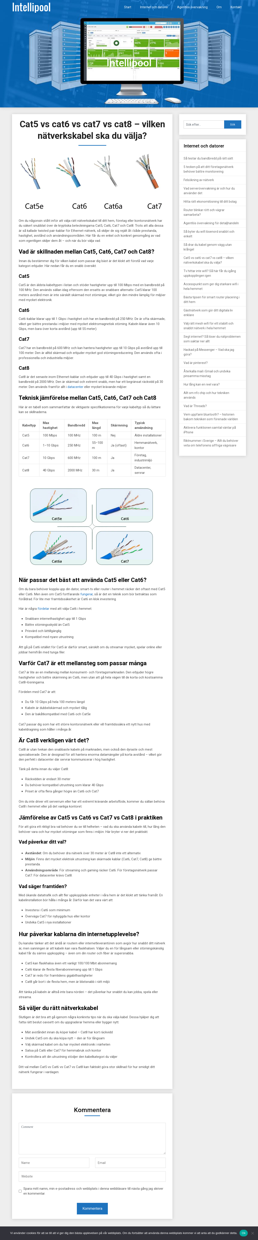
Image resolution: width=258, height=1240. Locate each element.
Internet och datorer (154, 7)
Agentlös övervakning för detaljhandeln (211, 223)
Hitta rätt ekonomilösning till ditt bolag (210, 201)
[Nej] (252, 1233)
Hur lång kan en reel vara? (202, 384)
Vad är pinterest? (196, 363)
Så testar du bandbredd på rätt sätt (208, 158)
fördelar (43, 609)
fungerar (86, 594)
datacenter (75, 387)
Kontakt (236, 7)
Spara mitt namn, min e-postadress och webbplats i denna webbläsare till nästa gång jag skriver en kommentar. (93, 1191)
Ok (244, 1233)
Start (127, 7)
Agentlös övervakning (192, 7)
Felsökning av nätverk (199, 180)
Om (219, 7)
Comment (92, 1138)
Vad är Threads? (195, 406)
